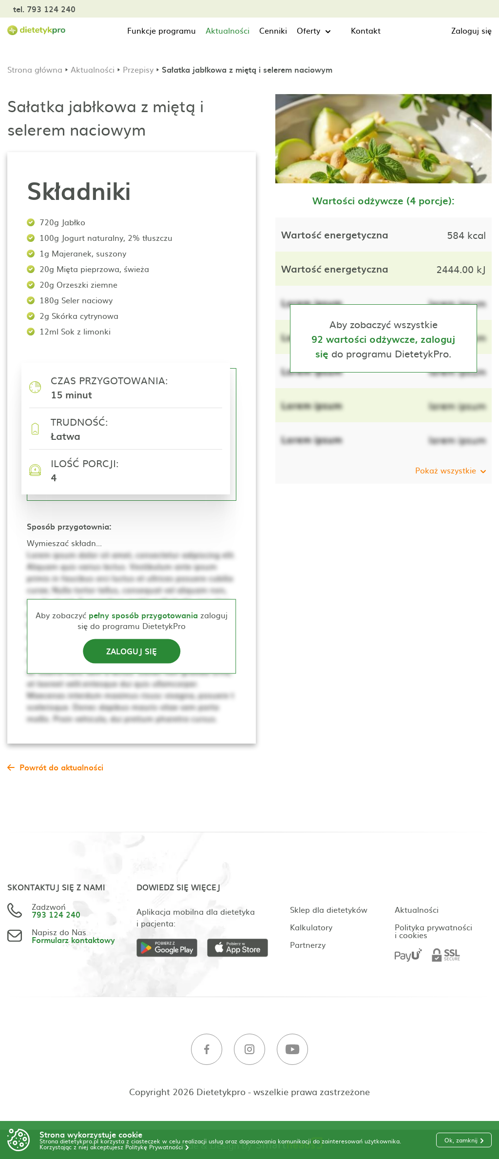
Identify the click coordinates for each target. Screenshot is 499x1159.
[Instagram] (249, 1049)
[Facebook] (206, 1049)
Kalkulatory (311, 927)
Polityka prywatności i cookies (433, 931)
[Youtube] (292, 1049)
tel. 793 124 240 (44, 9)
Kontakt (366, 30)
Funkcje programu (161, 30)
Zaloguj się (471, 30)
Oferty (308, 30)
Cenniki (273, 30)
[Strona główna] (36, 30)
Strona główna (34, 69)
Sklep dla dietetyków (328, 909)
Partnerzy (308, 944)
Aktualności (228, 30)
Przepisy (138, 69)
